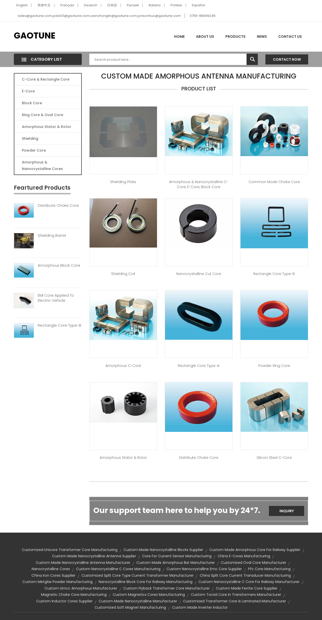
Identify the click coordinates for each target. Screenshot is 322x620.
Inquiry (286, 510)
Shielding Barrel (52, 235)
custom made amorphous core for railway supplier (254, 549)
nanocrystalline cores (51, 568)
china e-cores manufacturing (244, 556)
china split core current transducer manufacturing (245, 575)
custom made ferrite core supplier (246, 588)
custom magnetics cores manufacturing (149, 594)
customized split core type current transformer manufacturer (138, 575)
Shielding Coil (123, 273)
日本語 (112, 5)
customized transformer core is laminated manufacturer (234, 601)
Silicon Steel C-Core (274, 457)
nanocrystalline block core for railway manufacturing (145, 581)
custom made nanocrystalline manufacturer (138, 601)
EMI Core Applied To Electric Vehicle (56, 298)
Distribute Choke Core (58, 205)
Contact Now (287, 59)
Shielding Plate (123, 181)
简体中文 (44, 5)
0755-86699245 (203, 15)
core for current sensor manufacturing (177, 556)
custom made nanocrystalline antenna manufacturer (83, 562)
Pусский (133, 5)
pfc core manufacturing (269, 568)
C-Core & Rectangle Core (45, 79)
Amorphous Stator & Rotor (46, 126)
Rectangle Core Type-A (198, 365)
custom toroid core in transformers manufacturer (236, 594)
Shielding (30, 138)
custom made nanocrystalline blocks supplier (163, 549)
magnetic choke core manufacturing (74, 594)
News (262, 36)
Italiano (155, 5)
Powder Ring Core (274, 365)
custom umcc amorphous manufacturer (81, 588)
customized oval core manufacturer (253, 562)
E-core (28, 91)
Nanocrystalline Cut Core (198, 273)
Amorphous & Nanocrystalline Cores (42, 165)
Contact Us (290, 36)
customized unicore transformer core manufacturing (69, 549)
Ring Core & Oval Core (42, 114)
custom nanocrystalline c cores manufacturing (118, 568)
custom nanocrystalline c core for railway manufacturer (249, 581)
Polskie (176, 5)
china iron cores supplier (53, 575)
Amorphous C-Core (123, 365)
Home (179, 36)
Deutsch (90, 5)
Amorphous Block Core (59, 265)
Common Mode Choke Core (274, 181)
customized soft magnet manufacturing (130, 607)
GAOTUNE (34, 35)
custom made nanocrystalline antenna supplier (94, 556)
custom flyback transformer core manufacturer (166, 588)
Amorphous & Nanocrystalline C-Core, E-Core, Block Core (198, 184)
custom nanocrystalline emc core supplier (204, 568)
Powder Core (34, 150)
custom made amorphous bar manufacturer (175, 562)
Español (198, 5)
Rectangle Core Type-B (59, 325)
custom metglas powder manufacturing (57, 581)
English (22, 5)
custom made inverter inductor (200, 607)
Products (235, 36)
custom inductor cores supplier (64, 601)
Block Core (32, 103)
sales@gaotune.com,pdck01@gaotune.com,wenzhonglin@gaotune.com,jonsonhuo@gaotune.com (99, 15)
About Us (205, 36)
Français (67, 5)
